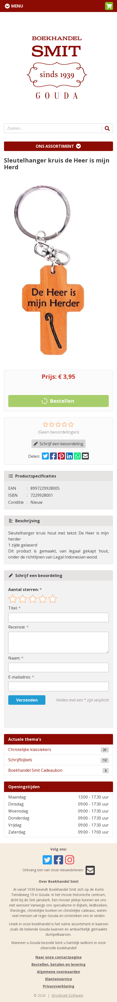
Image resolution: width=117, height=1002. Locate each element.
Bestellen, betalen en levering (58, 964)
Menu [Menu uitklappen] (17, 6)
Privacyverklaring (58, 986)
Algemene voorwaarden (58, 971)
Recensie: (16, 627)
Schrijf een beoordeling (58, 443)
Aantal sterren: (23, 589)
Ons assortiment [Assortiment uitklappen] (55, 146)
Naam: (14, 658)
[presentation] (40, 716)
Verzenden (27, 700)
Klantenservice (58, 978)
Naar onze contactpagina (58, 957)
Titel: (12, 608)
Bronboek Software (67, 995)
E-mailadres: (19, 677)
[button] (109, 6)
